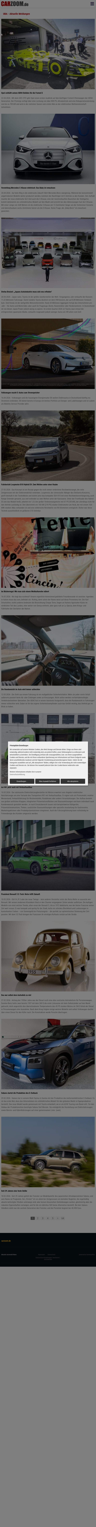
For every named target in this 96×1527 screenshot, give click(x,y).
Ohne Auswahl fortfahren (47, 781)
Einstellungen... (22, 781)
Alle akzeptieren (72, 781)
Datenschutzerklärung (17, 774)
